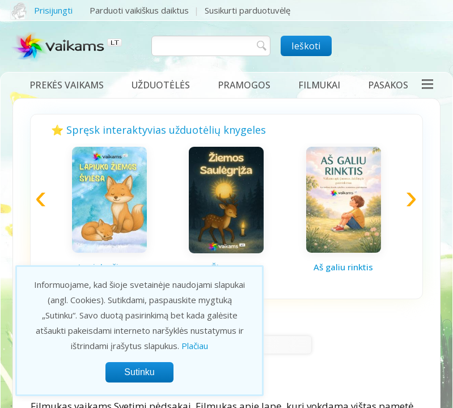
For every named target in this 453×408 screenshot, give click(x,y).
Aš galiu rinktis (343, 267)
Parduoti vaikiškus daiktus (139, 10)
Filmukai (319, 85)
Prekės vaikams (66, 85)
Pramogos (244, 85)
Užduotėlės (161, 85)
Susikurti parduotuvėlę (247, 10)
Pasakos (388, 85)
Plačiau (194, 345)
